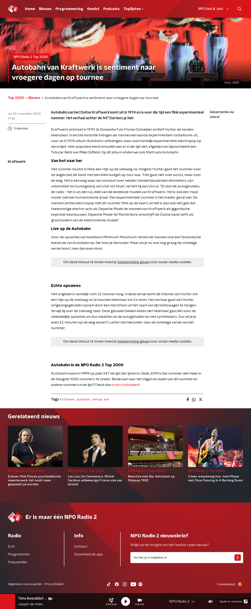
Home (30, 9)
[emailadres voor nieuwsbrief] (186, 557)
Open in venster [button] (233, 601)
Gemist (93, 9)
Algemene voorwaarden (25, 584)
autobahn (83, 399)
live (106, 399)
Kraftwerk (67, 399)
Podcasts (111, 9)
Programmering (69, 9)
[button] (111, 600)
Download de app (88, 554)
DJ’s (11, 546)
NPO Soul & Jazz (213, 9)
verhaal (97, 399)
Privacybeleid (54, 584)
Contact (80, 546)
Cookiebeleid (226, 584)
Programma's (19, 554)
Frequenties (17, 562)
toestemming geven (133, 262)
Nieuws (45, 9)
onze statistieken (125, 385)
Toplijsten (134, 9)
